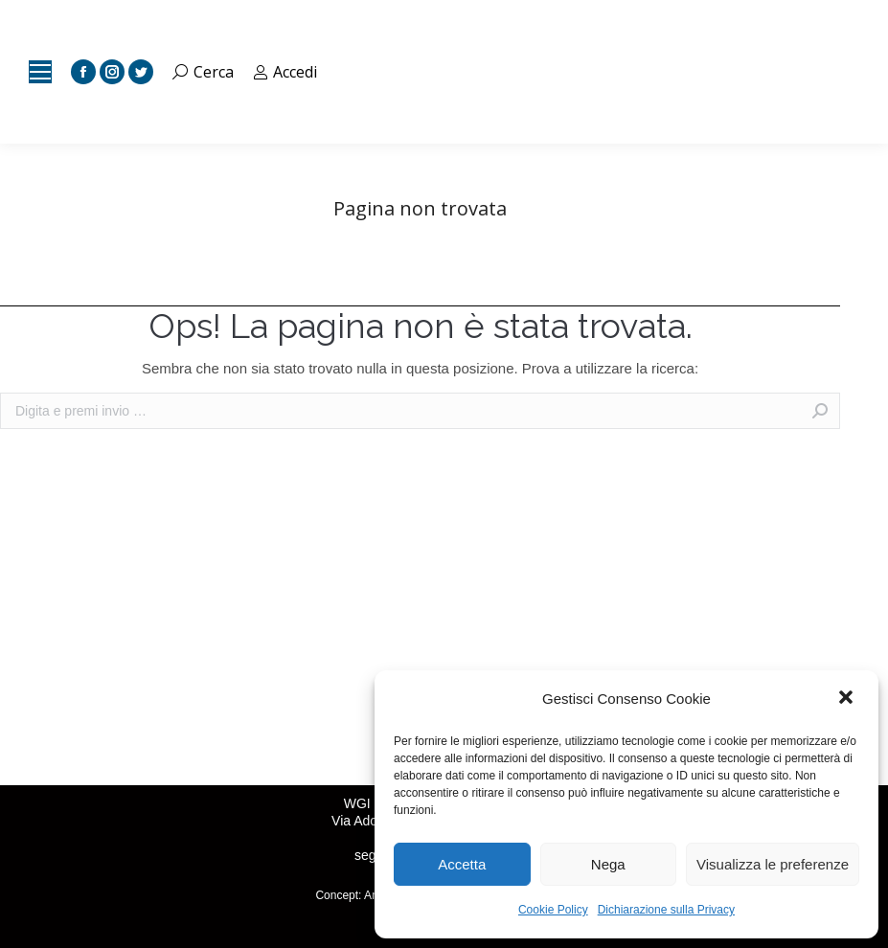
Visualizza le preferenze (772, 864)
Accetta (462, 864)
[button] (847, 699)
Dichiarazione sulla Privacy (666, 909)
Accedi (285, 71)
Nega (608, 864)
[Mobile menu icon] (40, 71)
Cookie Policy (553, 909)
